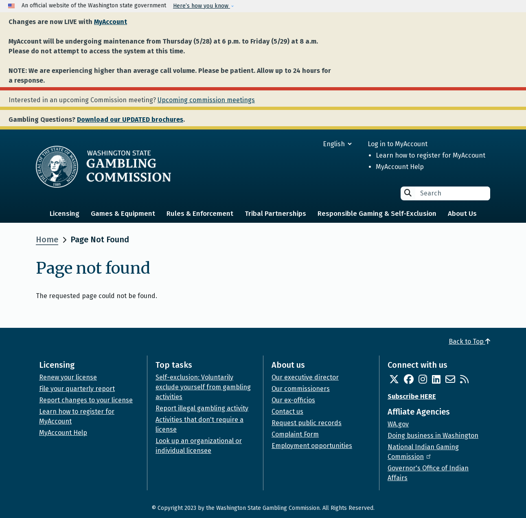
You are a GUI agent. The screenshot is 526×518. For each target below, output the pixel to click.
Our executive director (305, 377)
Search (408, 193)
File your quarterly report (77, 389)
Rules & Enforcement (200, 213)
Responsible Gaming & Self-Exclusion (377, 213)
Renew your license (68, 377)
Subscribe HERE (412, 396)
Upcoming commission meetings (206, 100)
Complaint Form (295, 434)
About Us (462, 213)
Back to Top (469, 341)
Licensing (64, 213)
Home (47, 239)
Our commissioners (301, 389)
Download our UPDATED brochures (130, 119)
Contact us (287, 411)
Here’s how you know (201, 5)
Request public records (307, 423)
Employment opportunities (312, 446)
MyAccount (110, 22)
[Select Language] (308, 144)
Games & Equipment (123, 213)
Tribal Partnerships (275, 213)
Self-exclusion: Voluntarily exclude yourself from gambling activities (203, 387)
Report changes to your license (86, 400)
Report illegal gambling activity (202, 408)
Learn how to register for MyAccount (430, 155)
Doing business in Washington (433, 435)
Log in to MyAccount (397, 144)
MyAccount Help (400, 167)
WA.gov (398, 424)
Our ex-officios (293, 400)
